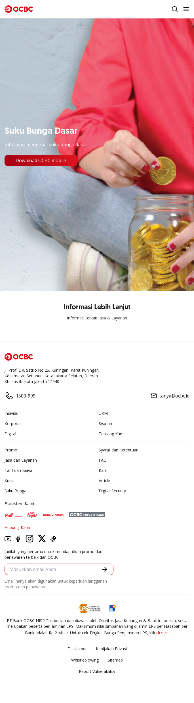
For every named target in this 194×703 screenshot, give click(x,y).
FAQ (103, 460)
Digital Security (112, 490)
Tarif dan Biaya (18, 470)
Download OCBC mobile (41, 160)
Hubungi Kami (17, 527)
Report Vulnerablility (97, 671)
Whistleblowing (85, 660)
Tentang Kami (112, 433)
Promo (11, 450)
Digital (10, 433)
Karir (103, 470)
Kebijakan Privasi (111, 648)
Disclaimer (77, 648)
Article (104, 480)
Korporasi (13, 423)
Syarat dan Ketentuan (118, 450)
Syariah (105, 423)
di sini (162, 632)
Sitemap (115, 660)
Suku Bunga (15, 490)
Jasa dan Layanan (21, 460)
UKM (103, 413)
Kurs (9, 480)
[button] (105, 569)
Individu (11, 413)
